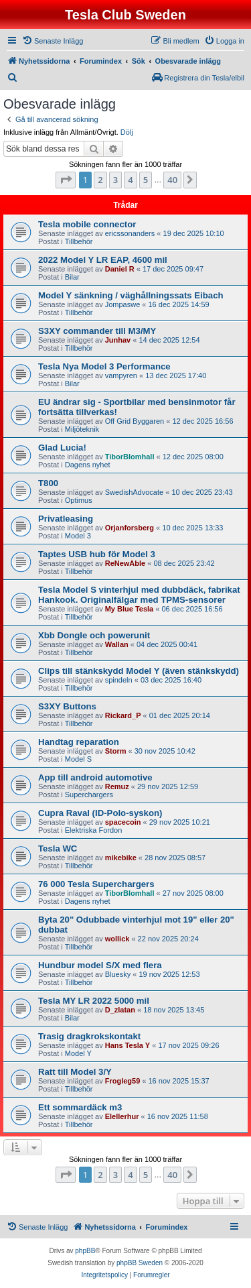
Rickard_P (123, 715)
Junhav (118, 340)
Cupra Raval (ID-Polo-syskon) (100, 813)
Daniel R (120, 269)
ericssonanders (130, 233)
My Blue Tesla (129, 609)
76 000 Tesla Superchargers (96, 884)
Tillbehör (79, 241)
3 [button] (115, 180)
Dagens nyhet (87, 465)
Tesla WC (57, 848)
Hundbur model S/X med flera (100, 965)
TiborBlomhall (130, 457)
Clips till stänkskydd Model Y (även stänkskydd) (138, 671)
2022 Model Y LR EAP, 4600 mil (102, 260)
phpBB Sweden (139, 1263)
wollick (117, 939)
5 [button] (145, 180)
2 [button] (100, 180)
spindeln (119, 680)
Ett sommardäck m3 (80, 1107)
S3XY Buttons (67, 706)
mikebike (121, 858)
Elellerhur (122, 1116)
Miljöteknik (82, 429)
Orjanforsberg (129, 528)
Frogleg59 (123, 1081)
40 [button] (172, 180)
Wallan (117, 644)
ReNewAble (125, 563)
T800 (48, 483)
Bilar (72, 277)
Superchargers (89, 795)
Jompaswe (123, 304)
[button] (66, 180)
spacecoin (123, 822)
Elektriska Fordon (93, 830)
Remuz (117, 786)
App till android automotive (95, 777)
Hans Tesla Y (127, 1045)
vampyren (121, 375)
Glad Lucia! (62, 448)
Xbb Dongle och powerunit (94, 635)
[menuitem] (52, 41)
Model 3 (78, 536)
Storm (116, 751)
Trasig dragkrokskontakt (89, 1036)
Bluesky (118, 974)
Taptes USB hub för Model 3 (96, 554)
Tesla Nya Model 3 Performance (104, 366)
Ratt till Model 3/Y (75, 1072)
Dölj (126, 132)
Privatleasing (65, 519)
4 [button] (130, 180)
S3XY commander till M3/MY (97, 331)
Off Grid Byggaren (134, 421)
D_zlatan (120, 1010)
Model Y (78, 1053)
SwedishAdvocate (134, 492)
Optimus (78, 500)
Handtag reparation (78, 742)
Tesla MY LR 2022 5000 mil (93, 1001)
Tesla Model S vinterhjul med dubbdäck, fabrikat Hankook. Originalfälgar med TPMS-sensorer (139, 595)
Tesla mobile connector (87, 224)
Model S (78, 759)
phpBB (85, 1250)
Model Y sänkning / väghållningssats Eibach (131, 295)
